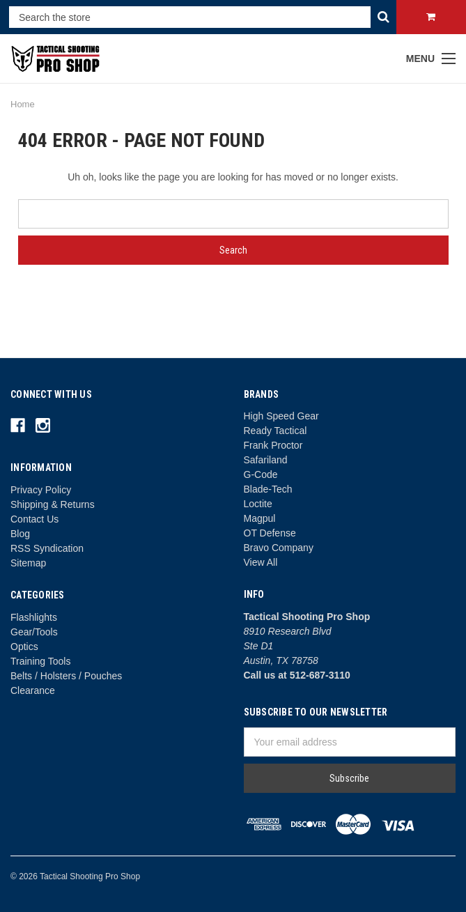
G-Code (261, 474)
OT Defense (270, 533)
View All (261, 562)
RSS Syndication (47, 548)
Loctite (258, 503)
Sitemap (28, 563)
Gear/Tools (34, 631)
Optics (24, 646)
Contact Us (34, 519)
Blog (20, 533)
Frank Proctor (273, 445)
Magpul (260, 518)
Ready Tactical (275, 430)
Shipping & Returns (52, 504)
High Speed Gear (281, 416)
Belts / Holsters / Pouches (66, 675)
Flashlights (33, 617)
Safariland (266, 459)
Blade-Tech (268, 489)
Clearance (32, 690)
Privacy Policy (40, 489)
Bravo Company (278, 547)
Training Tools (40, 661)
